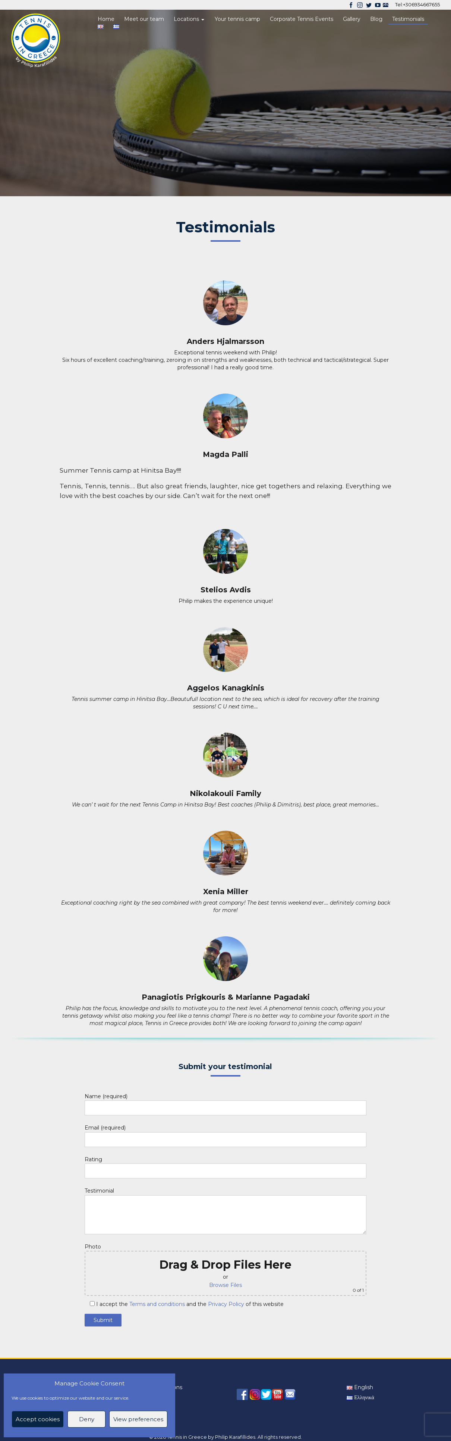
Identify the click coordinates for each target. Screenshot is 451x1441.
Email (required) (226, 1134)
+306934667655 (421, 4)
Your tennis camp (237, 19)
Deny (86, 1419)
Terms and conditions (157, 1304)
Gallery (351, 19)
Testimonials (408, 19)
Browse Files (225, 1285)
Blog (376, 19)
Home (106, 19)
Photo (226, 1269)
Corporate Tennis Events (301, 19)
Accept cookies (38, 1419)
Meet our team (144, 19)
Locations (189, 19)
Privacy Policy (226, 1304)
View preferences (138, 1419)
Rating (226, 1166)
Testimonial (226, 1203)
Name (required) (226, 1103)
